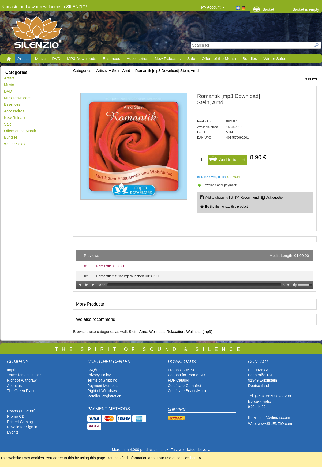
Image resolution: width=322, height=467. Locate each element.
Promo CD (15, 416)
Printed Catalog (20, 422)
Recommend (250, 197)
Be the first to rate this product (226, 206)
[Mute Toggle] (295, 285)
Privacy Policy (99, 375)
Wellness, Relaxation (166, 331)
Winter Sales (274, 58)
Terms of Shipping (102, 380)
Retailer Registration (104, 396)
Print (307, 79)
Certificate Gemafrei (184, 386)
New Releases (168, 58)
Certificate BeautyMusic (187, 391)
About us (14, 386)
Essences (111, 58)
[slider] (194, 284)
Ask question (275, 197)
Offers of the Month (219, 58)
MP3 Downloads (81, 58)
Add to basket (227, 158)
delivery (233, 176)
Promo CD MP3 (181, 370)
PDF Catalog (178, 380)
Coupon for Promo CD (186, 375)
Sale (191, 58)
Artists (23, 58)
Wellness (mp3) (199, 331)
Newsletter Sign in (22, 427)
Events (12, 432)
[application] (194, 269)
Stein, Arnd (138, 331)
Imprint (12, 370)
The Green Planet (22, 391)
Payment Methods (102, 386)
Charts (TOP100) (21, 411)
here (194, 458)
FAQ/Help (95, 370)
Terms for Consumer (24, 375)
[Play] (86, 285)
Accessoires (137, 58)
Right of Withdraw (21, 380)
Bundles (249, 58)
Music (40, 58)
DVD (56, 58)
